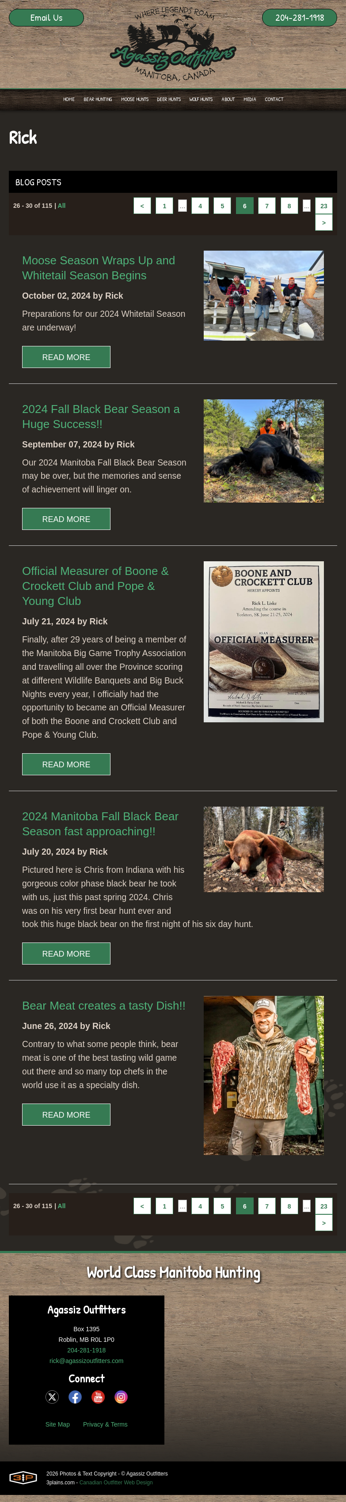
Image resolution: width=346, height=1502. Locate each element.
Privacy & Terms (105, 1449)
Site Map (58, 1449)
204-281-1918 (299, 17)
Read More (66, 358)
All (62, 206)
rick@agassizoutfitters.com (86, 1385)
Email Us (46, 17)
